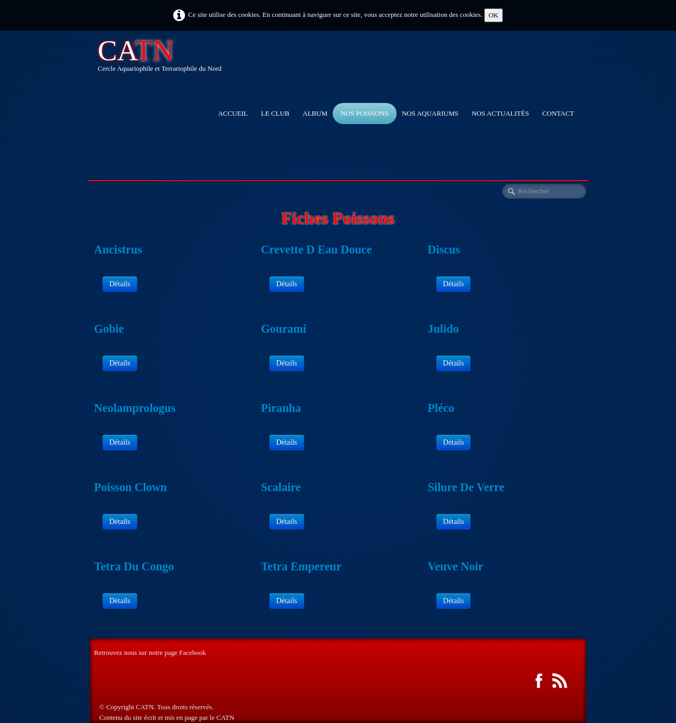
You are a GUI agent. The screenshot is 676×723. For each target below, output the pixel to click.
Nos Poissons (365, 113)
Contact (558, 113)
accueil (233, 113)
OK (494, 15)
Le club (275, 113)
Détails (119, 284)
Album (315, 113)
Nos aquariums (430, 113)
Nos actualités (500, 113)
